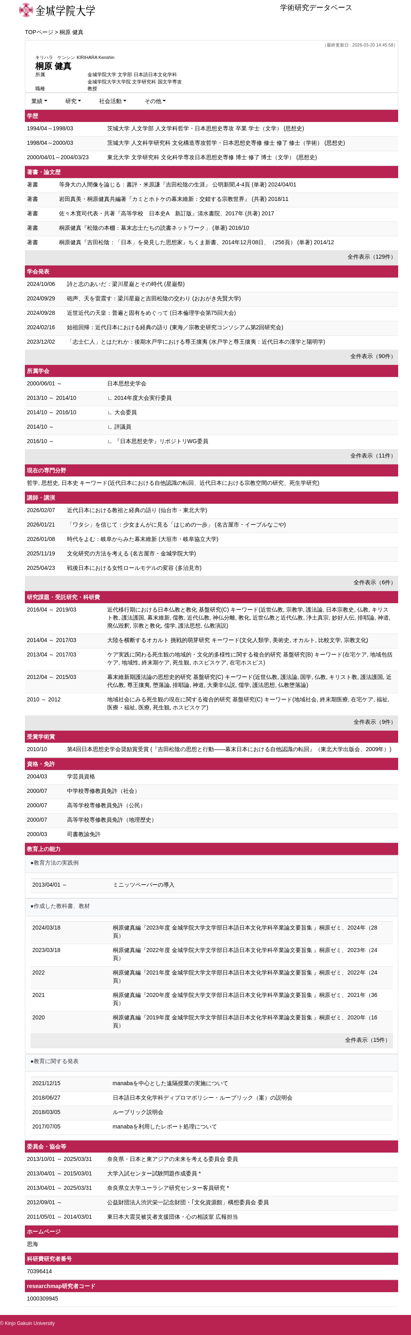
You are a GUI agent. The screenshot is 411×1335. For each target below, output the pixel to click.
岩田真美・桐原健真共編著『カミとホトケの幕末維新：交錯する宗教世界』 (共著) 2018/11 (174, 199)
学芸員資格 (81, 776)
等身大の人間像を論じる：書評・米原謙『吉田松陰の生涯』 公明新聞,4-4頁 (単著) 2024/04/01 (177, 184)
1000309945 (42, 1298)
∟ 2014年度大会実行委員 (139, 398)
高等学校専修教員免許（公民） (106, 805)
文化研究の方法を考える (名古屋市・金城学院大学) (131, 553)
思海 (32, 1244)
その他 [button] (152, 101)
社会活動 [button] (110, 101)
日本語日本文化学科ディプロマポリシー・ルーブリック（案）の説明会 (203, 1097)
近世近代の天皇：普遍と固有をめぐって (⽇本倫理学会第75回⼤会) (151, 313)
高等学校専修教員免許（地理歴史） (112, 819)
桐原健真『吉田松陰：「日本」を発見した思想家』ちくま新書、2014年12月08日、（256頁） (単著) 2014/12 (196, 242)
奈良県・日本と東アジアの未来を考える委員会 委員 (172, 1159)
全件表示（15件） (368, 1040)
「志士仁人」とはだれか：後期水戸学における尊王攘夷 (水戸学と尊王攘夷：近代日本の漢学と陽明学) (196, 341)
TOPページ (39, 32)
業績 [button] (37, 101)
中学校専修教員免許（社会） (103, 791)
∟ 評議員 (119, 426)
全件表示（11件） (373, 455)
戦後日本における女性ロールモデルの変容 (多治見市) (134, 568)
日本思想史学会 (126, 383)
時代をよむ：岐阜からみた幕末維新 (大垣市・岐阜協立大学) (142, 539)
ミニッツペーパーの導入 (144, 884)
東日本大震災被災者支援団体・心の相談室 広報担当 (172, 1216)
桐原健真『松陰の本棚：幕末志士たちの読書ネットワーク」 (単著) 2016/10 (154, 228)
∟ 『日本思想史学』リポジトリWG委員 (157, 441)
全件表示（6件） (375, 582)
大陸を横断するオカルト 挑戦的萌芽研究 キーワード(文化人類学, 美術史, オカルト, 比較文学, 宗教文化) (237, 640)
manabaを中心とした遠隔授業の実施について (171, 1083)
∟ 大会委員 (122, 412)
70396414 (39, 1271)
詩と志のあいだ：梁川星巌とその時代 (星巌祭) (126, 284)
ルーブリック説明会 (138, 1112)
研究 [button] (71, 101)
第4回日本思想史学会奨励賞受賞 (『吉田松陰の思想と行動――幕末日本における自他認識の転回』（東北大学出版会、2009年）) (229, 749)
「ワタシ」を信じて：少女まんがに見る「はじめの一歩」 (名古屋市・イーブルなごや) (176, 524)
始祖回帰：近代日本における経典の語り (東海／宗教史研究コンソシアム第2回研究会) (175, 327)
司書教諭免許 (84, 834)
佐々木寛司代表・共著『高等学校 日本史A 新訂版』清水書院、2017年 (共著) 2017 (166, 213)
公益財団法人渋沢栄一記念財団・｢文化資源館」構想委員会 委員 (188, 1202)
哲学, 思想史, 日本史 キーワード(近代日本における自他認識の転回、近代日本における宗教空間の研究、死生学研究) (173, 483)
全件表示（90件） (373, 356)
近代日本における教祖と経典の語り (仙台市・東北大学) (137, 510)
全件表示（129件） (372, 256)
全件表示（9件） (375, 722)
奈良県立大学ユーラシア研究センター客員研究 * (168, 1188)
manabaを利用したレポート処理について (165, 1126)
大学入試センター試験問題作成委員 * (154, 1173)
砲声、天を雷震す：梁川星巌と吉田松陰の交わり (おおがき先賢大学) (154, 298)
